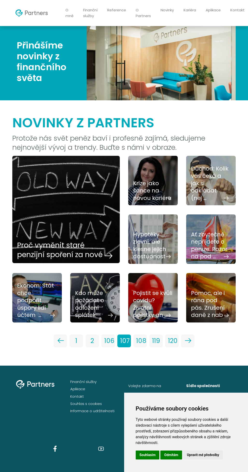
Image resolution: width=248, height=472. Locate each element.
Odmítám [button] (171, 455)
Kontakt (77, 396)
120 (172, 340)
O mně (69, 12)
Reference (116, 10)
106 (109, 340)
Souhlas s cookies (86, 403)
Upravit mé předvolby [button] (203, 455)
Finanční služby (90, 12)
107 (125, 340)
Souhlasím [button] (148, 455)
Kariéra (190, 10)
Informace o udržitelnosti (92, 410)
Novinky (167, 10)
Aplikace (213, 10)
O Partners (143, 12)
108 (141, 340)
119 (156, 340)
